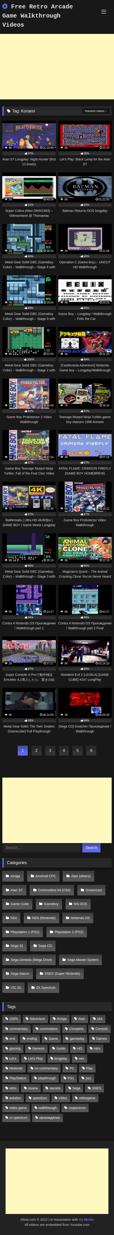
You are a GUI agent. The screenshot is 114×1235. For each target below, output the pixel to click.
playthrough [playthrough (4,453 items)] (47, 1078)
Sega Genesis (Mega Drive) (31, 960)
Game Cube (20, 904)
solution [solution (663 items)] (15, 1098)
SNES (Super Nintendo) (62, 973)
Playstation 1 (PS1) (25, 932)
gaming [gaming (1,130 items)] (14, 1048)
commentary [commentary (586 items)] (18, 1029)
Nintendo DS (80, 918)
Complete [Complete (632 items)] (76, 1029)
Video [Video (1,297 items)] (63, 1098)
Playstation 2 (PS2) (69, 932)
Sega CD (45, 946)
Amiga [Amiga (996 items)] (61, 1019)
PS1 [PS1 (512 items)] (71, 1078)
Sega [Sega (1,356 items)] (76, 1088)
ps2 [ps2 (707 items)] (88, 1078)
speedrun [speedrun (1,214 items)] (40, 1098)
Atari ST (17, 890)
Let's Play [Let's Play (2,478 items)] (35, 1058)
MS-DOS (80, 904)
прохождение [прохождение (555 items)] (49, 1117)
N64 (14, 918)
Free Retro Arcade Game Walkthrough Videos (37, 16)
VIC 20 (16, 987)
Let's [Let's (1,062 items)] (12, 1058)
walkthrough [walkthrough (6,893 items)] (48, 1108)
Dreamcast (94, 890)
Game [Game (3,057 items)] (53, 1038)
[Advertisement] (57, 66)
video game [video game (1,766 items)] (18, 1108)
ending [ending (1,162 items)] (32, 1038)
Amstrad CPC (45, 876)
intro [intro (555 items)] (97, 1048)
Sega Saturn (20, 973)
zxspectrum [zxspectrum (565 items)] (77, 1108)
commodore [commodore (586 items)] (48, 1029)
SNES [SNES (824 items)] (96, 1088)
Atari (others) (80, 876)
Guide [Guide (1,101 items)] (60, 1048)
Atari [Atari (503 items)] (81, 1019)
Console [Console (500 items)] (102, 1029)
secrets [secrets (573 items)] (55, 1088)
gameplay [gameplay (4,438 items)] (77, 1038)
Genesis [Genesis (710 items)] (38, 1048)
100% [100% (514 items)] (13, 1019)
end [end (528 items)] (12, 1038)
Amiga (15, 876)
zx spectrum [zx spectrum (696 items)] (18, 1117)
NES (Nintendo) (43, 918)
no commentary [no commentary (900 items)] (46, 1068)
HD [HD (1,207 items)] (79, 1048)
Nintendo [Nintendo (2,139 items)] (16, 1068)
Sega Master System (83, 960)
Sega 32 (17, 946)
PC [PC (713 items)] (72, 1068)
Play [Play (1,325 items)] (89, 1068)
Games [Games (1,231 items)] (101, 1038)
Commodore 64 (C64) (54, 890)
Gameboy (51, 904)
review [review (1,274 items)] (33, 1088)
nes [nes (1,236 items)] (81, 1058)
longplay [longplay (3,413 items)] (61, 1058)
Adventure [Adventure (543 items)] (37, 1019)
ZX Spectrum (46, 987)
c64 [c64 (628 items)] (99, 1019)
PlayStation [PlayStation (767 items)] (17, 1078)
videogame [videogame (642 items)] (87, 1098)
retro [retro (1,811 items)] (12, 1088)
